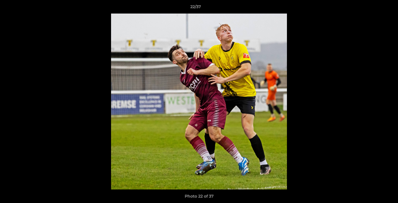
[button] (374, 8)
